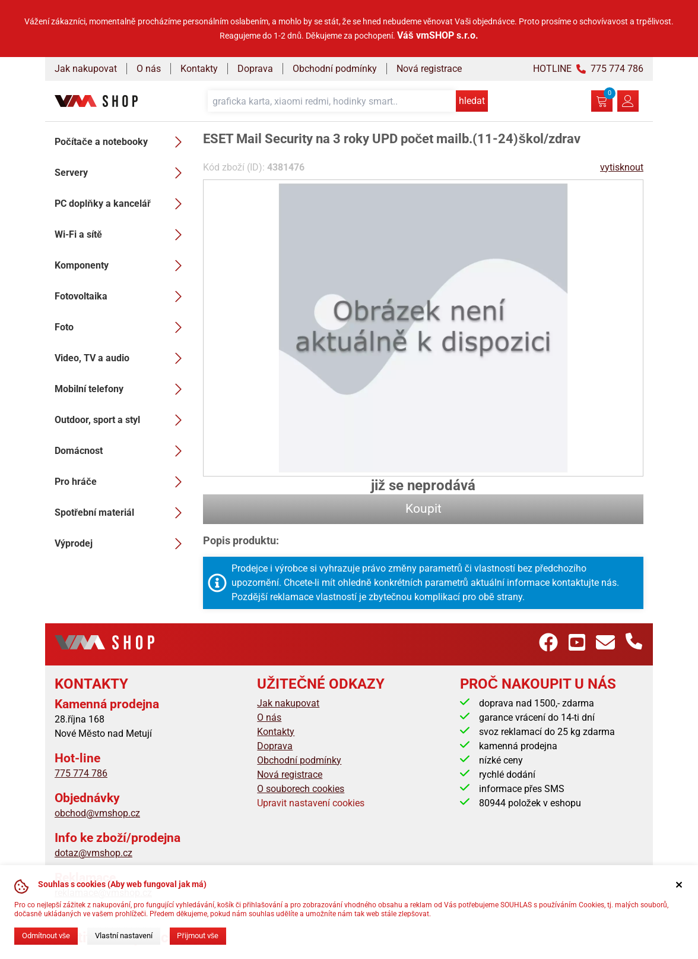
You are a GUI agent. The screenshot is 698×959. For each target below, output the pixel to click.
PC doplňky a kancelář (122, 203)
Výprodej (122, 543)
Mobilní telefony (122, 389)
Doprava (255, 68)
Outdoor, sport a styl (122, 420)
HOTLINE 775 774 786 (588, 68)
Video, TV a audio (122, 358)
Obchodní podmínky (335, 68)
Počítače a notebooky (122, 142)
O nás (149, 68)
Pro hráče (122, 482)
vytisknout (621, 167)
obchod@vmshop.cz (97, 813)
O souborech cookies (300, 788)
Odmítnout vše (46, 935)
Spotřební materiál (122, 512)
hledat (472, 100)
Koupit (423, 508)
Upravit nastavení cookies (310, 803)
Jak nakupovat (86, 68)
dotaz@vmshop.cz (93, 853)
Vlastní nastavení (124, 935)
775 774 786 (81, 773)
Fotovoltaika (122, 296)
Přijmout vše (197, 935)
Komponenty (122, 265)
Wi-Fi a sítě (122, 234)
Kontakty (199, 68)
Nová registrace (429, 68)
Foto (122, 327)
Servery (122, 173)
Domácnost (122, 451)
